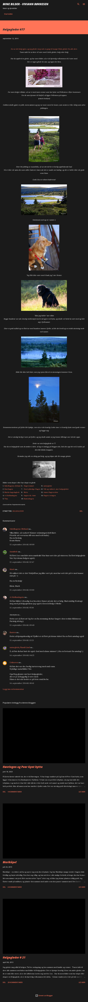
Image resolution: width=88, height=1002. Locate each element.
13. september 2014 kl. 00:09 (22, 544)
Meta (26, 492)
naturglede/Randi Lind (20, 647)
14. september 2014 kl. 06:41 (22, 683)
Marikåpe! (10, 862)
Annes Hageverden (51, 492)
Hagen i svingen (50, 495)
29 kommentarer (15, 982)
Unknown (14, 662)
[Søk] (78, 4)
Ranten (13, 632)
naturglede (48, 486)
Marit (12, 569)
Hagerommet (29, 486)
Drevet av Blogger (44, 995)
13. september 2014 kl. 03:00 (22, 590)
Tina (6, 499)
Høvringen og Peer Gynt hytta (23, 767)
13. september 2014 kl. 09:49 (22, 625)
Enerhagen (8, 489)
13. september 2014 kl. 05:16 (22, 607)
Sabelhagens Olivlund (19, 529)
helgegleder (18, 511)
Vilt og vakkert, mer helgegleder (56, 489)
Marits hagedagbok (11, 492)
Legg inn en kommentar (13, 689)
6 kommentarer (15, 887)
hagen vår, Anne (30, 495)
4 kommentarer (15, 792)
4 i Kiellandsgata (10, 495)
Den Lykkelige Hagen (32, 489)
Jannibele (14, 551)
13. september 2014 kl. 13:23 (22, 640)
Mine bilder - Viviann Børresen (25, 4)
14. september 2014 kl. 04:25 (22, 655)
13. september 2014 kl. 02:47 (22, 562)
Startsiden (8, 14)
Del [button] (81, 511)
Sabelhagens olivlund (12, 486)
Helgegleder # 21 (14, 957)
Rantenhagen (29, 499)
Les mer (82, 792)
